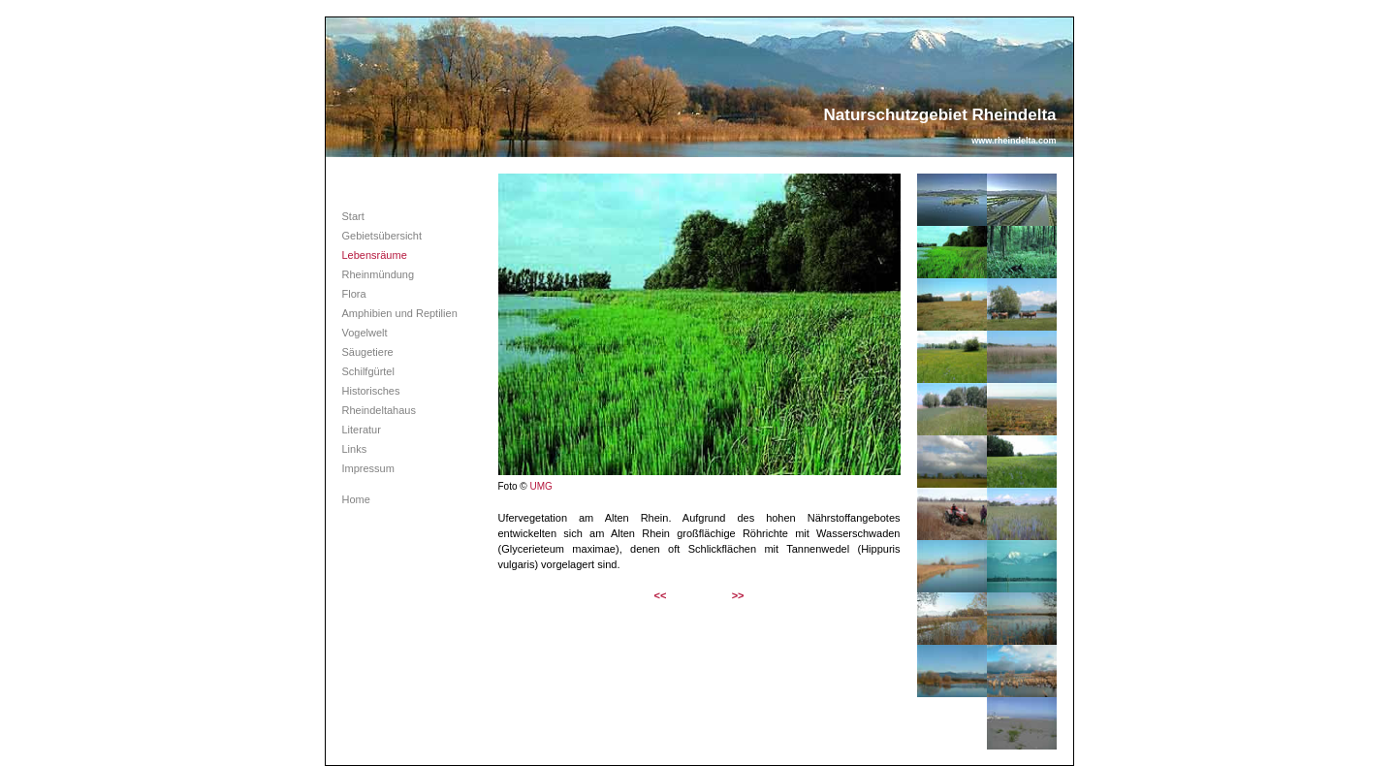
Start (353, 216)
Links (354, 449)
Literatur (361, 429)
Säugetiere (368, 352)
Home (356, 499)
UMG (540, 486)
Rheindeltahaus (379, 410)
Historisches (371, 391)
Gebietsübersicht (382, 235)
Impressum (368, 468)
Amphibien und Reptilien (400, 313)
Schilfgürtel (368, 371)
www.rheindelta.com (1013, 140)
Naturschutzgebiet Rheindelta (940, 115)
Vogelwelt (365, 332)
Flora (354, 294)
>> (738, 595)
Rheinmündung (378, 274)
